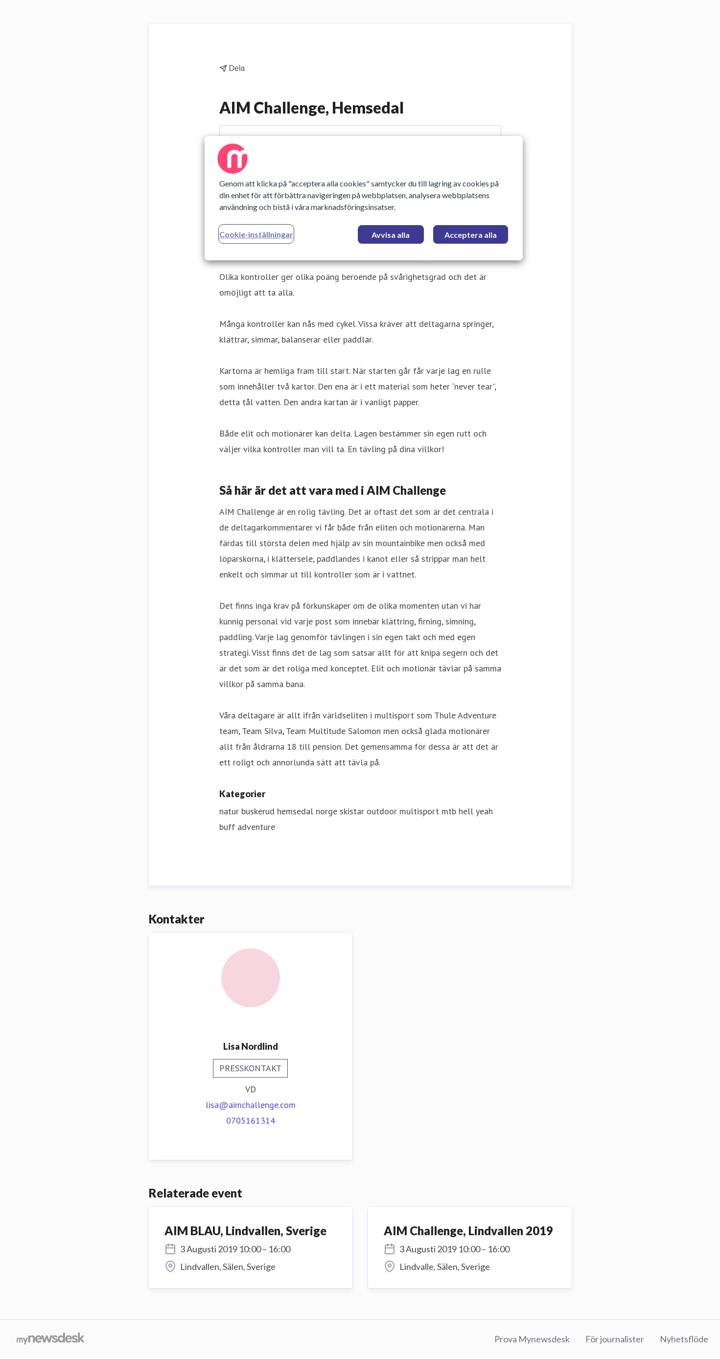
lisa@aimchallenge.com (251, 1104)
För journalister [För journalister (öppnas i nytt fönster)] (614, 1339)
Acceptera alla (470, 234)
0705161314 (250, 1120)
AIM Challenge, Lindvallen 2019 (468, 1230)
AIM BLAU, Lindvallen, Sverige (245, 1230)
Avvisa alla (391, 234)
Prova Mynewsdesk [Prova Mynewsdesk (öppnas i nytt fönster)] (532, 1339)
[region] (364, 198)
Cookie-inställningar (256, 234)
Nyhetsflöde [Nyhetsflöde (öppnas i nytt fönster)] (684, 1339)
